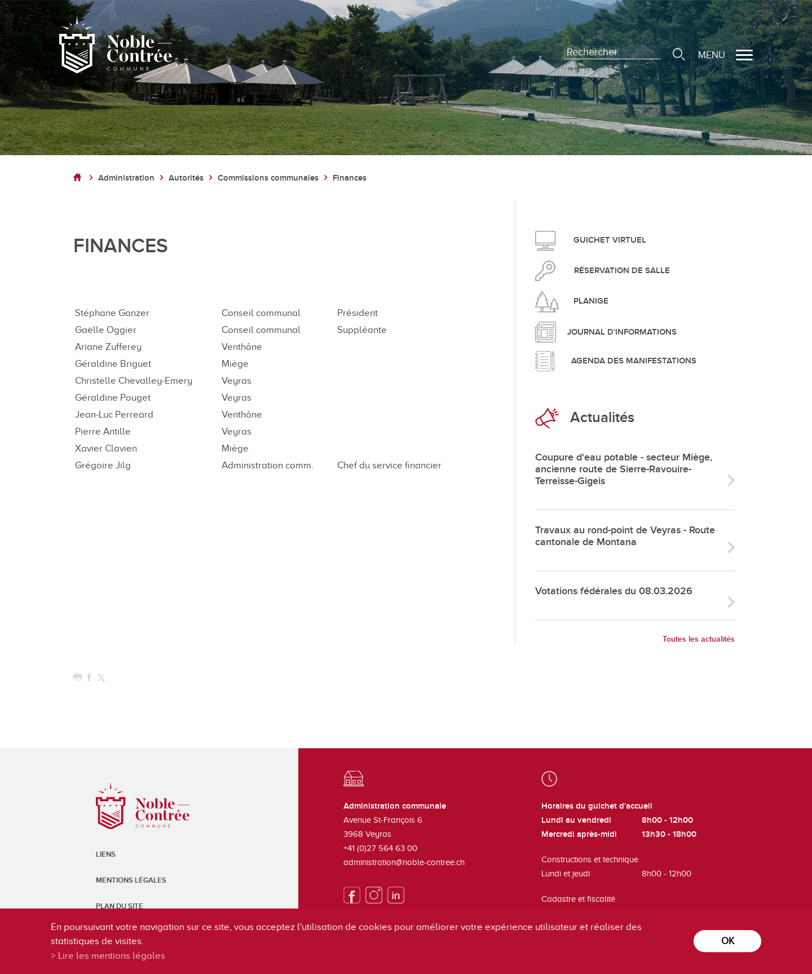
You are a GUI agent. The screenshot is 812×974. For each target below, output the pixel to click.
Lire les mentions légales (111, 955)
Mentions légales (131, 880)
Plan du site (119, 906)
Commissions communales (268, 178)
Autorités (186, 178)
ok (727, 941)
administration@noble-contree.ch (404, 862)
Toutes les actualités (699, 639)
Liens (106, 854)
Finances (350, 178)
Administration (126, 178)
